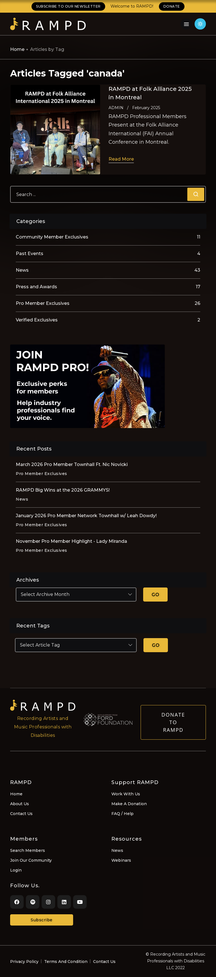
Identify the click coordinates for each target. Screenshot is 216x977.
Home (17, 49)
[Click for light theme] (200, 24)
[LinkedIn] (64, 902)
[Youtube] (80, 902)
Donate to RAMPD (173, 729)
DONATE (171, 6)
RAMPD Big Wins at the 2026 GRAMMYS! (63, 490)
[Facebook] (17, 902)
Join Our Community (31, 860)
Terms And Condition (65, 961)
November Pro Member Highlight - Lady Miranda (71, 541)
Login (16, 870)
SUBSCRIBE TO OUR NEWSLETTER (68, 6)
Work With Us (125, 793)
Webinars (121, 860)
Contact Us (21, 813)
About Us (19, 803)
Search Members (27, 850)
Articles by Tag (47, 49)
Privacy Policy (24, 961)
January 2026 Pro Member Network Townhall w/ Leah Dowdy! (86, 515)
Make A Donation (129, 803)
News (117, 850)
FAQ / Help (122, 813)
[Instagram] (48, 902)
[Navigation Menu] (186, 24)
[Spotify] (32, 902)
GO (155, 594)
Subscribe (42, 919)
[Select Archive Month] (76, 594)
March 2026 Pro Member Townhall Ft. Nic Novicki (72, 464)
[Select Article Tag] (76, 645)
